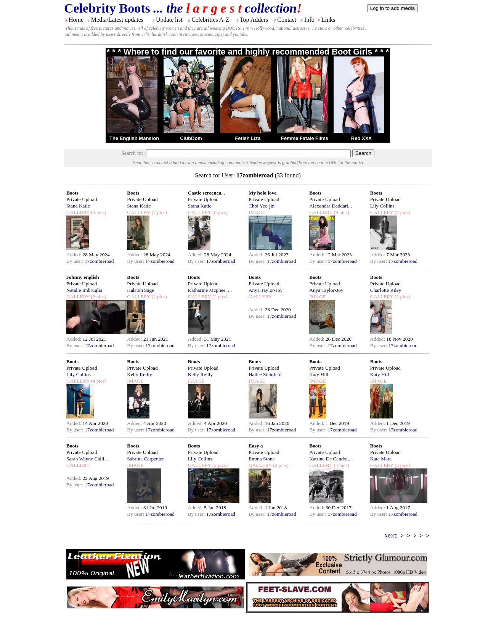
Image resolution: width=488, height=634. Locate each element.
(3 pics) (98, 212)
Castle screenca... (206, 193)
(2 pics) (158, 212)
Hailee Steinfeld (265, 374)
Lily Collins (382, 206)
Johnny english (82, 277)
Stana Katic (78, 206)
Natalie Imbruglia (84, 290)
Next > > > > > (406, 536)
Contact (286, 19)
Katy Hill (318, 374)
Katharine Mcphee (207, 290)
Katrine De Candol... (330, 459)
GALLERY (78, 212)
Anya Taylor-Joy (266, 290)
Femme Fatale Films (304, 138)
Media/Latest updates (117, 19)
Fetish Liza (247, 138)
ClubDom (191, 138)
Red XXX (361, 138)
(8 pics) (219, 212)
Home (76, 19)
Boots (72, 193)
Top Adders (254, 19)
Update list (169, 19)
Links (328, 19)
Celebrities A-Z (210, 19)
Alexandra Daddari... (330, 206)
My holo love (262, 193)
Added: (74, 254)
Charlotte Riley (385, 290)
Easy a (256, 446)
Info (309, 19)
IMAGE (257, 212)
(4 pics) (401, 212)
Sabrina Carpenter (145, 459)
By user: (75, 261)
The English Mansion (134, 138)
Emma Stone (261, 459)
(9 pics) (340, 212)
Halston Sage (140, 290)
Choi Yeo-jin (261, 206)
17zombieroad (99, 261)
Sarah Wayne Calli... (87, 459)
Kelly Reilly (139, 374)
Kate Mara (381, 459)
